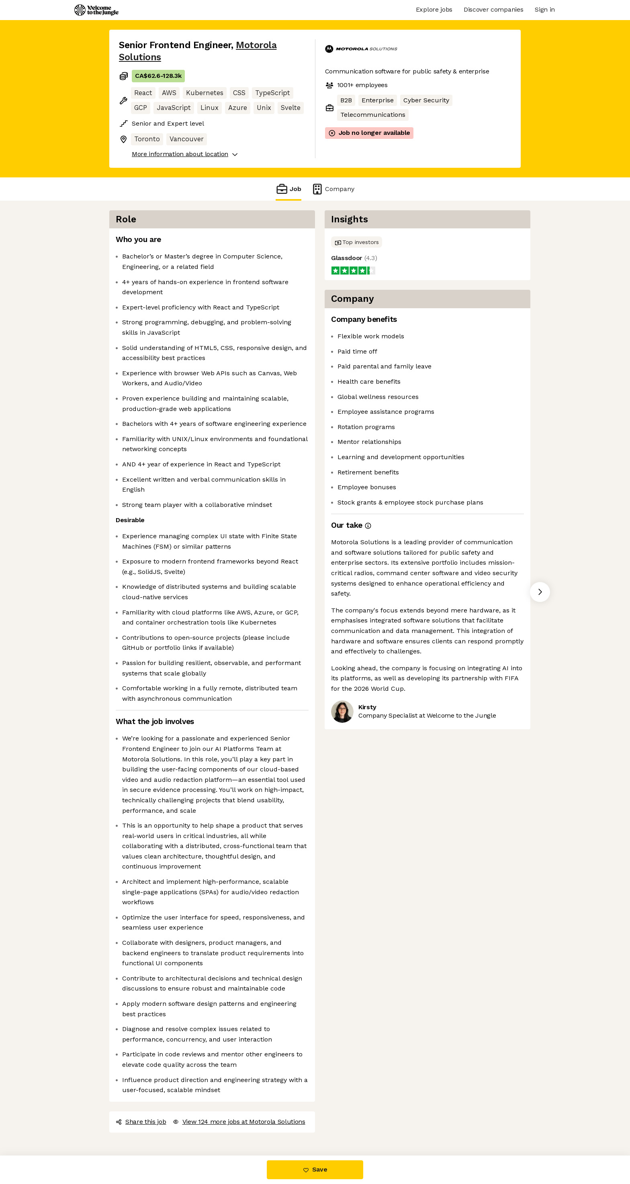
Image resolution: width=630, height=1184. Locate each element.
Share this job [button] (141, 1121)
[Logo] (96, 10)
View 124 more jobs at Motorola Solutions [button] (239, 1121)
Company (332, 188)
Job (288, 188)
